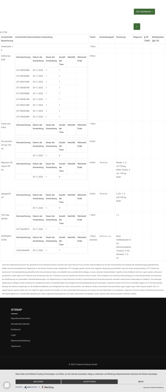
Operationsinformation (20, 318)
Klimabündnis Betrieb (20, 324)
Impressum (16, 346)
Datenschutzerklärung (20, 340)
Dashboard (15, 329)
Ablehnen (38, 382)
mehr (141, 382)
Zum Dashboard (144, 11)
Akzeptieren (89, 382)
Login (13, 335)
